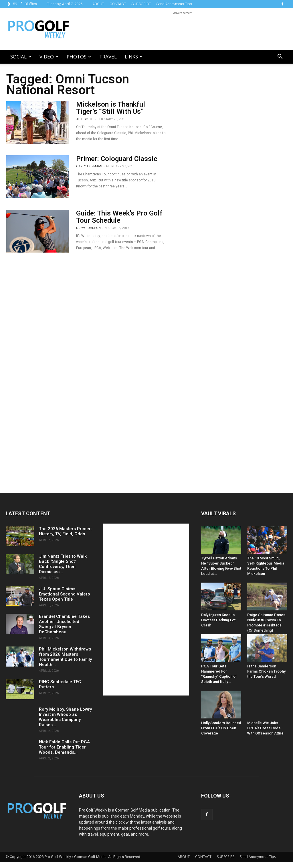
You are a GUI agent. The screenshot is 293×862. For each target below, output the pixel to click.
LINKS (133, 56)
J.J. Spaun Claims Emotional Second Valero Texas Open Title (64, 594)
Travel (108, 56)
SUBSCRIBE (141, 4)
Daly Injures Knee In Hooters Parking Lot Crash (218, 620)
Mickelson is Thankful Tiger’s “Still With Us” (110, 107)
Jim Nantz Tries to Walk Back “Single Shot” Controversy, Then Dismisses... (63, 564)
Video (48, 56)
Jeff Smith (85, 119)
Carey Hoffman (89, 166)
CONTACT (118, 4)
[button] (280, 57)
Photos (79, 56)
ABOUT (98, 4)
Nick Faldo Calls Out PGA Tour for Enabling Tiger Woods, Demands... (64, 747)
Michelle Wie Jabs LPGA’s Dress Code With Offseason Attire (265, 728)
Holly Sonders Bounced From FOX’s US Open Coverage (221, 728)
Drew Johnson (88, 228)
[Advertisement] (183, 29)
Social (20, 56)
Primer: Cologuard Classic (116, 159)
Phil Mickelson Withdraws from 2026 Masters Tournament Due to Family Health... (65, 656)
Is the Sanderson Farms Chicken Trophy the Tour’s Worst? (266, 671)
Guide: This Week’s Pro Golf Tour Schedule (119, 216)
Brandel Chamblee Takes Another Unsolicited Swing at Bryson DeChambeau (64, 624)
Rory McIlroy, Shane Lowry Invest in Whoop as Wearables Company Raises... (65, 717)
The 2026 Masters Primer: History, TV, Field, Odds (65, 531)
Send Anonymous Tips (174, 4)
